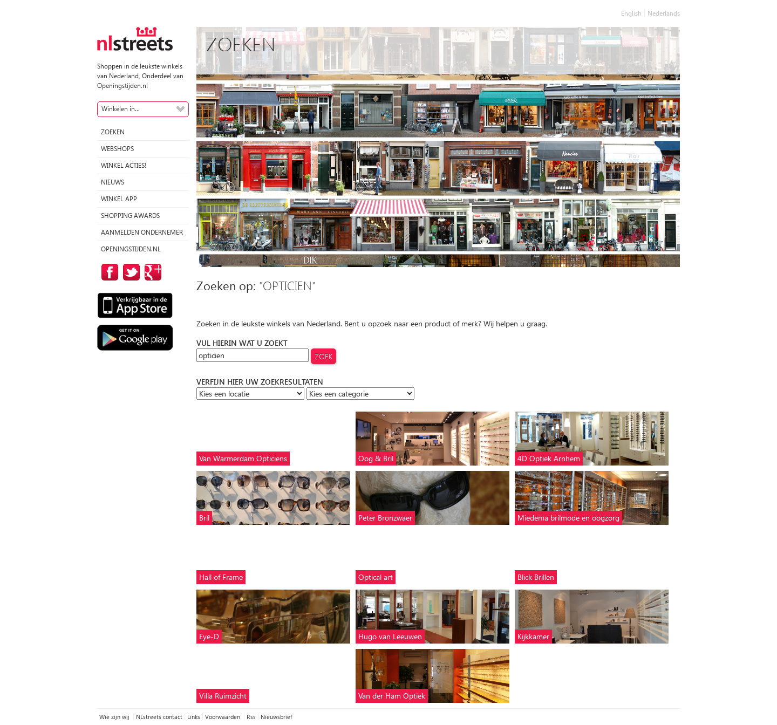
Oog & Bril (375, 458)
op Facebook (108, 272)
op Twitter (129, 272)
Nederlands (664, 13)
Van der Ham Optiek (391, 695)
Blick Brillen (535, 577)
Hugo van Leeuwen (390, 636)
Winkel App (119, 199)
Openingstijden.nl (131, 249)
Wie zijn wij (115, 716)
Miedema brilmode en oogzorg (568, 517)
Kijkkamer (533, 636)
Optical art (375, 577)
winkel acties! (123, 165)
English (631, 13)
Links (193, 716)
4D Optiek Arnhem (548, 458)
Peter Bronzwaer (385, 517)
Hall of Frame (221, 577)
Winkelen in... (120, 109)
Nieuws (112, 182)
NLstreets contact (159, 716)
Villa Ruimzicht (223, 695)
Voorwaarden (223, 716)
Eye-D (209, 636)
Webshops (117, 149)
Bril (204, 517)
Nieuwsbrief (276, 716)
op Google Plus (151, 272)
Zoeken (113, 132)
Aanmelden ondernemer (142, 232)
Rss (251, 716)
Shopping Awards (130, 215)
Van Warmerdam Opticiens (243, 458)
